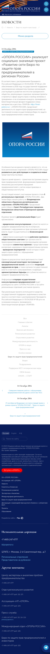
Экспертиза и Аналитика (10, 493)
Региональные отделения (15, 557)
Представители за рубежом (16, 560)
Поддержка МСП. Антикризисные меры (25, 368)
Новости (10, 27)
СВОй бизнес (25, 372)
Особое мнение (25, 353)
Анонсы (25, 326)
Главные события (25, 322)
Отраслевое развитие (25, 338)
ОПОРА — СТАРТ (25, 376)
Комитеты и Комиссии (10, 487)
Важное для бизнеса (25, 330)
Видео (25, 361)
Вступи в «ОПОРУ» (12, 470)
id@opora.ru (7, 544)
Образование (6, 511)
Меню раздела (25, 36)
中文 (20, 433)
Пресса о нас (25, 349)
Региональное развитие (25, 334)
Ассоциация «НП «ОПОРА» (11, 480)
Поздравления (25, 364)
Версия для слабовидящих (11, 14)
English (13, 433)
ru (46, 9)
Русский (6, 433)
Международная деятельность (25, 341)
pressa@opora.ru (7, 619)
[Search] (14, 439)
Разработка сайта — (12, 518)
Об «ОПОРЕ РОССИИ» (10, 477)
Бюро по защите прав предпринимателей (26, 27)
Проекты (5, 508)
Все (25, 318)
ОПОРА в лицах (25, 345)
